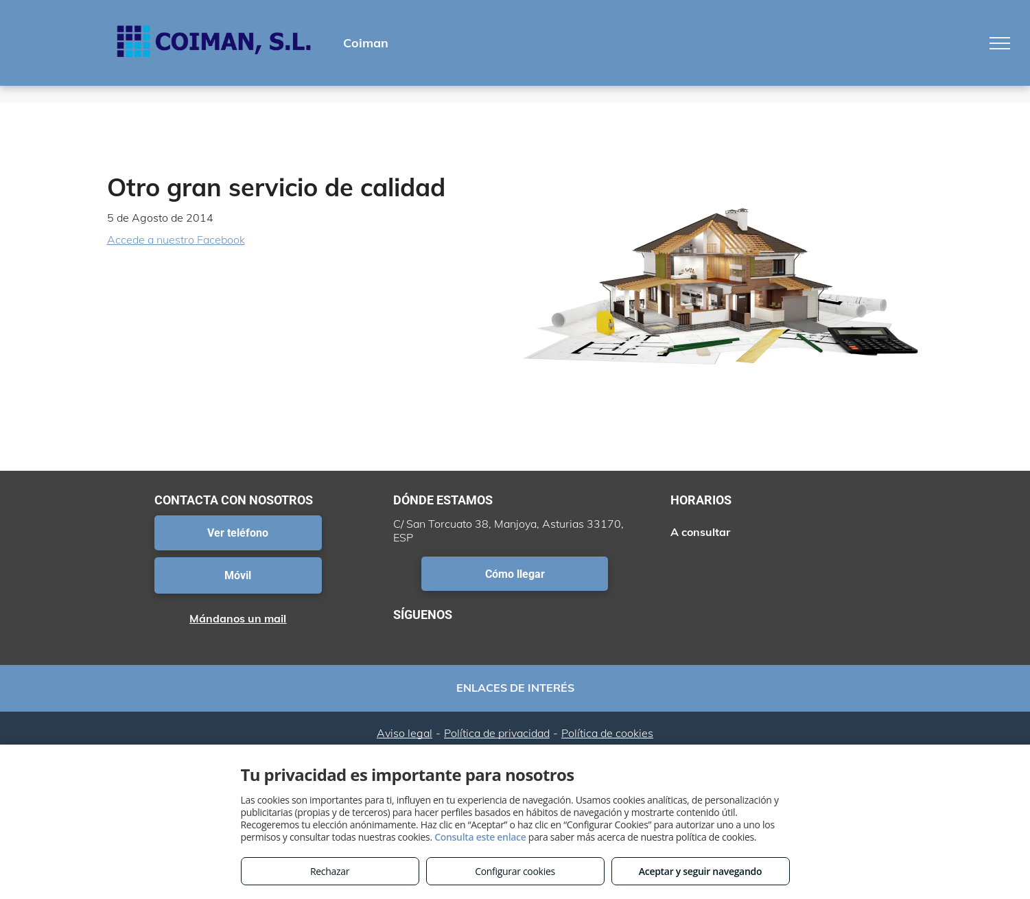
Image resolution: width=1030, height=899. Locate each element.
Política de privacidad (497, 733)
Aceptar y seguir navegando (700, 871)
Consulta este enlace (480, 836)
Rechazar (329, 871)
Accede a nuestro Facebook (176, 239)
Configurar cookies (515, 871)
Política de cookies (607, 733)
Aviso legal (404, 733)
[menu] (1000, 43)
